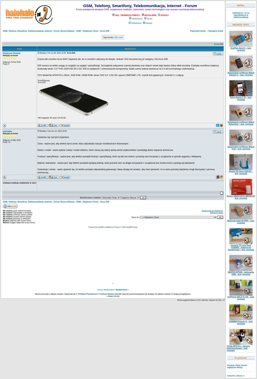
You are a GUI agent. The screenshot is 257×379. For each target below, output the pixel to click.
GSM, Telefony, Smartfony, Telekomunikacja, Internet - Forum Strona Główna (38, 31)
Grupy (148, 19)
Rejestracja (135, 23)
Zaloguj (147, 23)
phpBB (101, 227)
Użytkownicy (136, 19)
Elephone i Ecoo (90, 31)
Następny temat (215, 31)
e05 (115, 37)
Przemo (117, 227)
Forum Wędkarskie (105, 290)
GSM (78, 31)
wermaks (7, 131)
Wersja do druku (216, 213)
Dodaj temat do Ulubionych (212, 211)
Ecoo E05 (104, 31)
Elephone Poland (11, 53)
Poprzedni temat (198, 31)
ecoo (121, 37)
